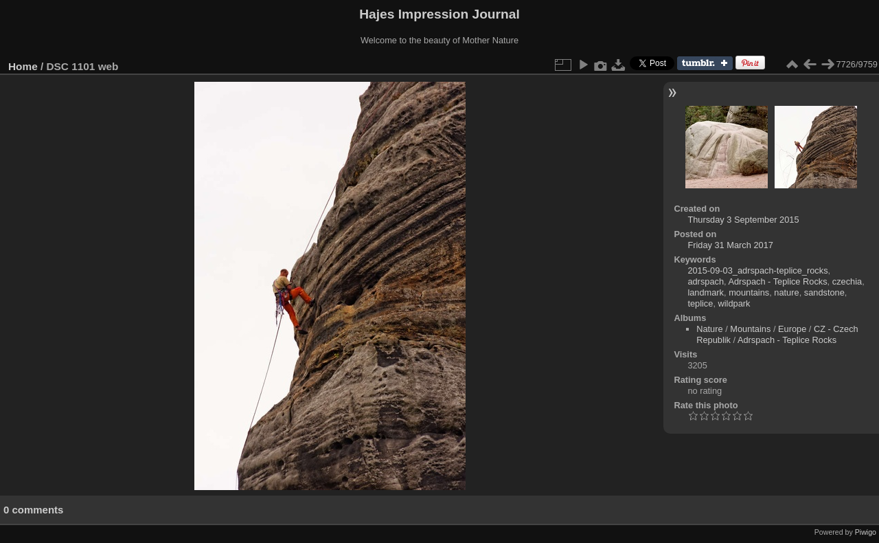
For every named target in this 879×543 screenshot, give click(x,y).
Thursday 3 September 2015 (743, 219)
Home (23, 66)
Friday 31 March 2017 (730, 245)
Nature (709, 329)
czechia (847, 281)
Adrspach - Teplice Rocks (777, 281)
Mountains (750, 329)
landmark (705, 292)
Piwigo (865, 532)
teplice (700, 303)
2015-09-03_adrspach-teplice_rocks (757, 270)
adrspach (705, 281)
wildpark (734, 303)
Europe (792, 329)
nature (786, 292)
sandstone (824, 292)
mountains (749, 292)
